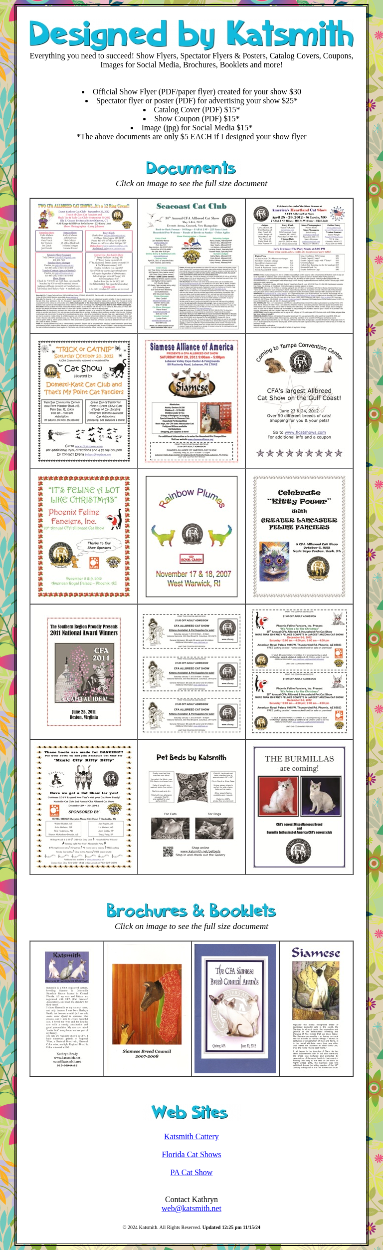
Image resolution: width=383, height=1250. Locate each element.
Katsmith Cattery (191, 1136)
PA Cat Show (192, 1172)
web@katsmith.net (191, 1208)
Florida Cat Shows (191, 1154)
